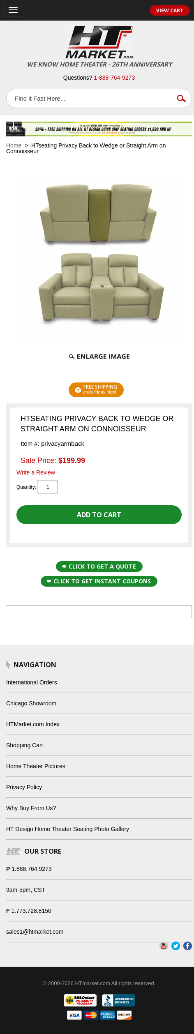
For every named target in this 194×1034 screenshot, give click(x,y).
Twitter (175, 946)
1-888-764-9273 (114, 77)
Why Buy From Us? (31, 808)
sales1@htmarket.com (34, 931)
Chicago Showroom (31, 703)
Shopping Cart (24, 745)
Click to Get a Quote (99, 566)
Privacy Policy (24, 787)
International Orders (31, 682)
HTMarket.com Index (33, 724)
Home (13, 145)
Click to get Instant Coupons (99, 581)
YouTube (163, 946)
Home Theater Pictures (35, 766)
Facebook (187, 946)
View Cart (169, 10)
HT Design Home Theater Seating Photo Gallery (67, 829)
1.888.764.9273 (31, 869)
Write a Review (35, 472)
